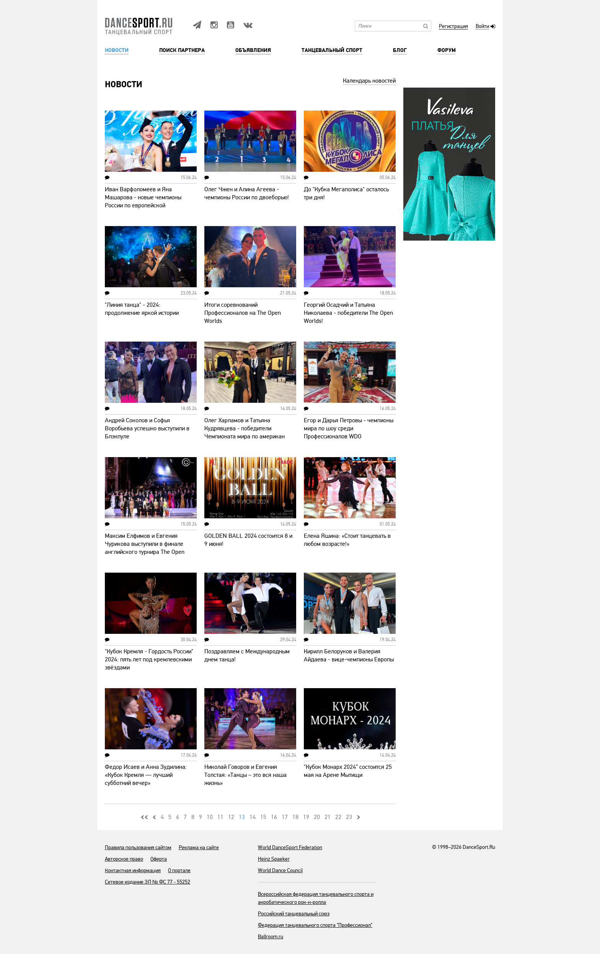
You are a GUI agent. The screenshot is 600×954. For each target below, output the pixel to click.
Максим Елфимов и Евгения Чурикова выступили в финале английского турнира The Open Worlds (144, 548)
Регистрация (453, 26)
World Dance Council (280, 870)
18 (295, 817)
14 (252, 817)
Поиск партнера (182, 50)
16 (274, 817)
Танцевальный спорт (332, 50)
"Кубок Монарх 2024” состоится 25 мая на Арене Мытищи (348, 771)
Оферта (158, 859)
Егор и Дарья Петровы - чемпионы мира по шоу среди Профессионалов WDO (348, 428)
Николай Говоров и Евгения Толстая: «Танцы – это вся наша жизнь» (245, 775)
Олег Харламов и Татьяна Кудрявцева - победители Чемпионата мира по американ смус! (244, 432)
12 (231, 817)
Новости (117, 50)
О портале (179, 870)
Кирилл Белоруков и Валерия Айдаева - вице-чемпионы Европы (349, 655)
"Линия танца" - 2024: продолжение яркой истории (142, 309)
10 (210, 817)
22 (338, 817)
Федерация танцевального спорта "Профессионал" (315, 925)
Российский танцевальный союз (293, 913)
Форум (446, 50)
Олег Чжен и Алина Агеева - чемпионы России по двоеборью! (246, 193)
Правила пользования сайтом (138, 847)
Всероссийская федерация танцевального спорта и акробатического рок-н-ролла (315, 898)
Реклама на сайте (199, 847)
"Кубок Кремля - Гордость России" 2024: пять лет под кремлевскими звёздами (149, 659)
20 (317, 817)
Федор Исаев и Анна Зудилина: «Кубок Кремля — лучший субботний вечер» (146, 775)
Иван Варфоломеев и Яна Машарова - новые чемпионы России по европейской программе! (143, 201)
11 (220, 817)
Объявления (253, 50)
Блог (400, 50)
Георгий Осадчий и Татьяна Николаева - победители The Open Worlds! (348, 313)
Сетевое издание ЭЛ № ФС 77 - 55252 (147, 882)
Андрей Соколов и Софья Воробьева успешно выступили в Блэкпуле (147, 428)
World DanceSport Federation (290, 847)
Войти (482, 26)
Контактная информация (133, 870)
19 (306, 817)
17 (285, 817)
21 (327, 817)
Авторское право (124, 859)
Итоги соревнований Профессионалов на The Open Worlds (242, 313)
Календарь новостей (369, 81)
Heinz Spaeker (274, 859)
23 (349, 817)
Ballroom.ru (270, 936)
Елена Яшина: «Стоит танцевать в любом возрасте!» (347, 540)
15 (263, 817)
